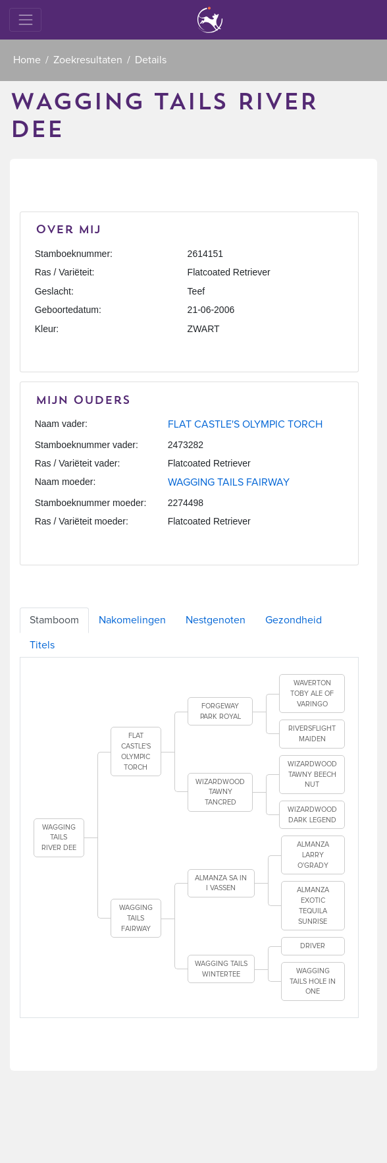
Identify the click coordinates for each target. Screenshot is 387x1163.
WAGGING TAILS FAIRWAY (229, 482)
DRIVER (312, 946)
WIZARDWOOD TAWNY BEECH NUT (312, 774)
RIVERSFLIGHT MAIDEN (312, 734)
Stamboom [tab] (54, 620)
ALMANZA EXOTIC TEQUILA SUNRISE (313, 905)
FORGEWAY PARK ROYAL (220, 711)
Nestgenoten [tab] (215, 620)
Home (27, 60)
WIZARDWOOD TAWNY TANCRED (220, 792)
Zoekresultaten (87, 60)
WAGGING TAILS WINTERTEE (221, 969)
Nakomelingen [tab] (132, 620)
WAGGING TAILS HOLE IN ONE (313, 981)
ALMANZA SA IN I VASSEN (221, 883)
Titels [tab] (42, 645)
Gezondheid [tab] (293, 620)
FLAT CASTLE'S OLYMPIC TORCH (245, 424)
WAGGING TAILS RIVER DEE (58, 837)
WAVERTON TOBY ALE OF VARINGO (312, 693)
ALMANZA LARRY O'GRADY (313, 854)
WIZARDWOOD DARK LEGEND (312, 815)
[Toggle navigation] (25, 19)
